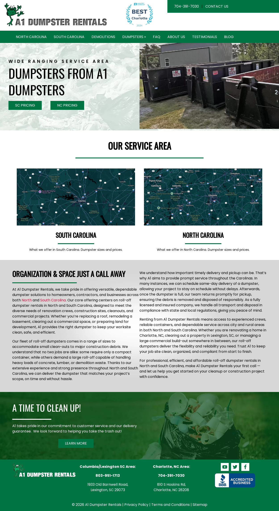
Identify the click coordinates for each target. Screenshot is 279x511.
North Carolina (31, 36)
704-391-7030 (186, 6)
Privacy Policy (136, 504)
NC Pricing (67, 105)
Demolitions (103, 36)
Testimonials (204, 36)
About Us (176, 36)
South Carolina (69, 36)
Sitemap (200, 504)
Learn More (76, 443)
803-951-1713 (108, 475)
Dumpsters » (134, 36)
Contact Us (216, 6)
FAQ (156, 36)
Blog (229, 36)
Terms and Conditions (170, 504)
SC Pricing (25, 105)
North (27, 300)
